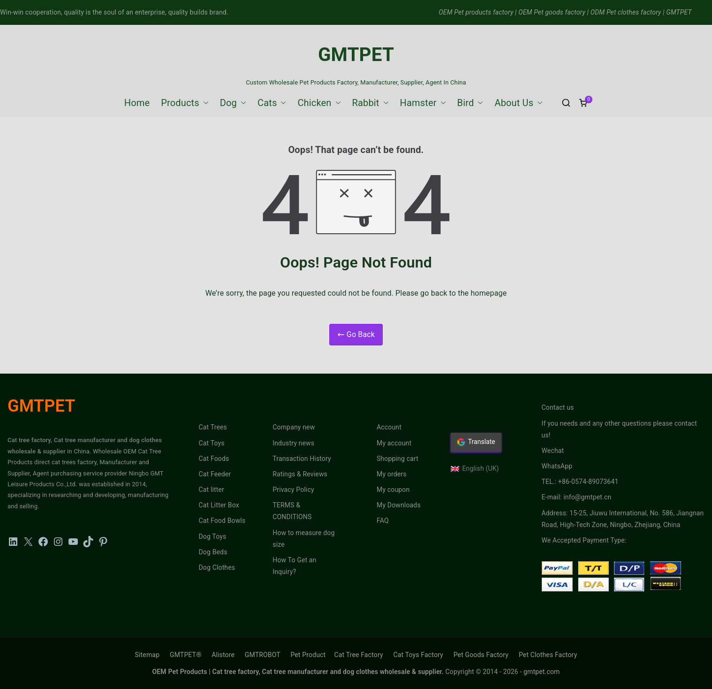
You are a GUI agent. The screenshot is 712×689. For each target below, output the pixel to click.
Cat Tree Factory (358, 654)
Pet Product (308, 654)
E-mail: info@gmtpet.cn (577, 497)
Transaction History (302, 458)
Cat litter (212, 489)
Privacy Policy (293, 489)
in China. (79, 451)
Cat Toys (212, 443)
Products (185, 102)
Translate (476, 442)
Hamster (423, 102)
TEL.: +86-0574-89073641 (580, 481)
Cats (272, 102)
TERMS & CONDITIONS (292, 511)
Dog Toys (213, 536)
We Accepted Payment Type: (584, 540)
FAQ (383, 520)
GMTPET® (185, 654)
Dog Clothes (217, 567)
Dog (233, 102)
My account (394, 443)
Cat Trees (213, 427)
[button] (204, 102)
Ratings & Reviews (300, 474)
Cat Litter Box (219, 505)
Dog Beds (213, 552)
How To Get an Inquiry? (294, 565)
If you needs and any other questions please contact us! (619, 429)
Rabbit (370, 102)
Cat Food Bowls (222, 520)
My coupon (393, 489)
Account (389, 427)
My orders (392, 474)
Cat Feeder (215, 474)
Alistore (223, 654)
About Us (518, 102)
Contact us (558, 407)
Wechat (553, 450)
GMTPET (356, 55)
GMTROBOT (262, 654)
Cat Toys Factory (418, 654)
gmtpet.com (541, 671)
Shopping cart (397, 458)
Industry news (293, 443)
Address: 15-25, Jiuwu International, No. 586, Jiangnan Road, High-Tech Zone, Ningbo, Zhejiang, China (623, 518)
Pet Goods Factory (481, 654)
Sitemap (147, 654)
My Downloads (399, 505)
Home (137, 102)
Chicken (319, 102)
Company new (294, 427)
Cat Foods (214, 458)
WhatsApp (557, 466)
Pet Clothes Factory (548, 654)
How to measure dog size (303, 538)
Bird (470, 102)
